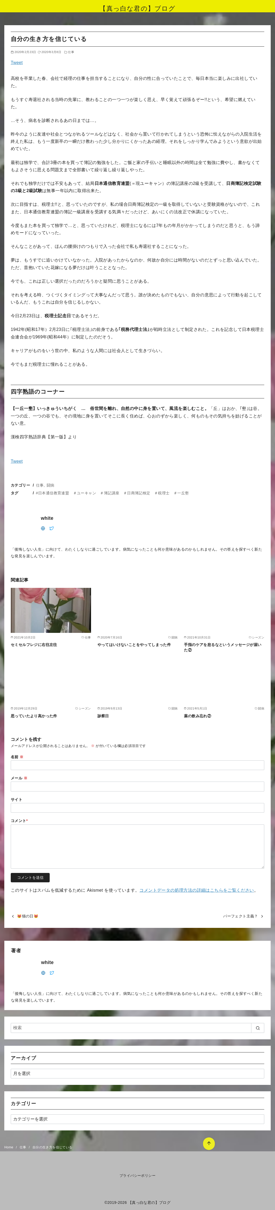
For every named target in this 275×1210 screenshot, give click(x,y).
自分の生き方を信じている (52, 1147)
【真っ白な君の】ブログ (137, 8)
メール (19, 778)
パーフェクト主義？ (240, 916)
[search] (257, 1028)
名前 (17, 757)
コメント (19, 821)
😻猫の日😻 (27, 916)
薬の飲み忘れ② (197, 716)
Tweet (17, 62)
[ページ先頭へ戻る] (208, 1143)
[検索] (137, 1028)
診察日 (103, 716)
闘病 (51, 485)
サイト (16, 799)
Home (9, 1147)
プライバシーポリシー (137, 1176)
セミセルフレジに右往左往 (34, 645)
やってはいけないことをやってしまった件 (134, 645)
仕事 (71, 52)
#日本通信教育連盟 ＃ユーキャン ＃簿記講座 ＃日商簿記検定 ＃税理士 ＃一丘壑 (112, 493)
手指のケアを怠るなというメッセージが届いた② (222, 647)
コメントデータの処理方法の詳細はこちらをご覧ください (196, 890)
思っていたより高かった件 (34, 716)
